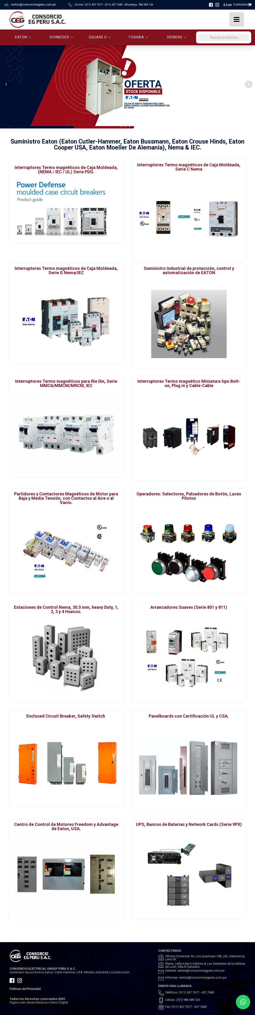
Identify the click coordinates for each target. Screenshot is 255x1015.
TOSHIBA (138, 37)
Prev (6, 84)
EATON (23, 37)
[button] (243, 1002)
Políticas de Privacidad (25, 989)
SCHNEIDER (62, 37)
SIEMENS (177, 37)
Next (249, 84)
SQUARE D (100, 37)
